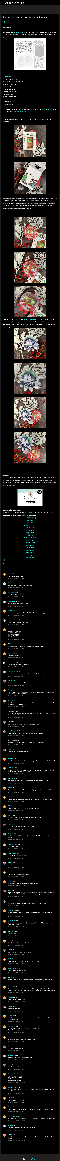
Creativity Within (14, 2)
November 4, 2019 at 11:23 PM (16, 885)
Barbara (10, 815)
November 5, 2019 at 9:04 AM (16, 926)
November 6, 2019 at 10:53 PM (16, 1041)
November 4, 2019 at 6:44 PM (16, 774)
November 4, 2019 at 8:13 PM (16, 810)
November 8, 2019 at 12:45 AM (16, 1050)
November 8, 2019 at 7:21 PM (16, 1069)
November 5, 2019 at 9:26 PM (16, 982)
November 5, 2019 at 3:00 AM (16, 896)
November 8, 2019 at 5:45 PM (16, 1060)
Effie (9, 940)
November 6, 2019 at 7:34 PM (16, 1021)
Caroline (10, 824)
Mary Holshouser (13, 1073)
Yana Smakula (30, 557)
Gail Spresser (11, 778)
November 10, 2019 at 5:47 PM (16, 1121)
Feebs (9, 573)
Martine (10, 881)
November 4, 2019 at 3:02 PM (16, 639)
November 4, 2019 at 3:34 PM (16, 657)
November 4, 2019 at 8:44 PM (16, 839)
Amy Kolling (30, 520)
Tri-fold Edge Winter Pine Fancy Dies (35, 319)
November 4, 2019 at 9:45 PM (16, 876)
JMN (9, 872)
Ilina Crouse (30, 535)
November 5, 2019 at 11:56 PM (16, 1011)
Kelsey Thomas (12, 968)
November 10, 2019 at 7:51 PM (16, 1140)
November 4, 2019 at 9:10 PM (16, 858)
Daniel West (30, 527)
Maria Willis (30, 547)
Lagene (10, 721)
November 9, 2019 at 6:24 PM (16, 1102)
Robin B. (10, 1134)
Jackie (9, 796)
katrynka (10, 997)
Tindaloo (10, 1046)
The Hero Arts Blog (30, 518)
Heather (10, 977)
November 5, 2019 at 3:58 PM (16, 945)
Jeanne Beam (11, 1026)
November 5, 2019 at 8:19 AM (16, 916)
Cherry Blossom (12, 853)
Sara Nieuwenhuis (13, 1116)
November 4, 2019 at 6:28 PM (16, 754)
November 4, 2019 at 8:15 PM (16, 829)
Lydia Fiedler (30, 545)
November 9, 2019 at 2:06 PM (16, 1093)
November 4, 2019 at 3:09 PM (16, 648)
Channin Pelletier (29, 525)
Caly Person (30, 522)
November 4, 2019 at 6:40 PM (16, 763)
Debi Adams (30, 530)
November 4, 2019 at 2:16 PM (16, 597)
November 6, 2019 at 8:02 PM (16, 1032)
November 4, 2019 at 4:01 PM (16, 676)
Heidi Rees (11, 758)
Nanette (10, 862)
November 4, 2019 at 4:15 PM (16, 696)
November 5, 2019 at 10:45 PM (16, 1002)
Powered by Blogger (30, 1159)
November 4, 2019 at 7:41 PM (16, 783)
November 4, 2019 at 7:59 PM (16, 792)
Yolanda (10, 749)
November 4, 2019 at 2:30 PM (16, 615)
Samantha (11, 901)
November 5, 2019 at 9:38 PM (16, 992)
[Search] (26, 3)
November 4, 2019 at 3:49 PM (16, 667)
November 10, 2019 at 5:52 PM (16, 1130)
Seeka (30, 555)
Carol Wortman (12, 1087)
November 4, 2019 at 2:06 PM (16, 578)
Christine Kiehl (12, 601)
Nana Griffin (11, 931)
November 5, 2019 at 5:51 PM (16, 954)
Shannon (10, 1006)
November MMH (18, 32)
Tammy (10, 690)
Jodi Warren (11, 986)
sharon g (10, 610)
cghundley (11, 629)
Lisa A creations (12, 619)
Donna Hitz (11, 592)
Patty (9, 1064)
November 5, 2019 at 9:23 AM (16, 936)
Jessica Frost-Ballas (19, 111)
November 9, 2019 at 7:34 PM (16, 1111)
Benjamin (10, 1125)
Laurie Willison (30, 542)
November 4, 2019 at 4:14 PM (16, 685)
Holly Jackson (12, 1055)
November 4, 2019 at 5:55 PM (16, 726)
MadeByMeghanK (13, 731)
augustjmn (11, 1036)
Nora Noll (10, 833)
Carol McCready (12, 671)
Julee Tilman (30, 540)
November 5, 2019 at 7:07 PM (16, 963)
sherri (9, 1107)
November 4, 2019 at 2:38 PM (16, 624)
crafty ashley (11, 910)
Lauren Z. (10, 1015)
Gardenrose (11, 949)
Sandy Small (11, 767)
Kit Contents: (7, 76)
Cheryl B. (10, 653)
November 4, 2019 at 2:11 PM (16, 587)
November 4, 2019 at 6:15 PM (16, 744)
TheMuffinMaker (12, 844)
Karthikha (10, 583)
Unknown (10, 644)
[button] (4, 22)
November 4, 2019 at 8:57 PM (16, 849)
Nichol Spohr (30, 552)
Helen (9, 890)
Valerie (10, 787)
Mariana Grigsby (30, 550)
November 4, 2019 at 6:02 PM (16, 735)
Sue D (9, 1097)
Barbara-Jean (11, 680)
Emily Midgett (45, 109)
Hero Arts (6, 477)
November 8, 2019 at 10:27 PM (16, 1082)
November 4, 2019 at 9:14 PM (16, 867)
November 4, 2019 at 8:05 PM (16, 801)
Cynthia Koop (11, 959)
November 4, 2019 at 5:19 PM (16, 717)
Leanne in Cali (12, 700)
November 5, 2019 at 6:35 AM (16, 905)
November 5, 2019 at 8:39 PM (16, 972)
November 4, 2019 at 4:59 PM (16, 706)
